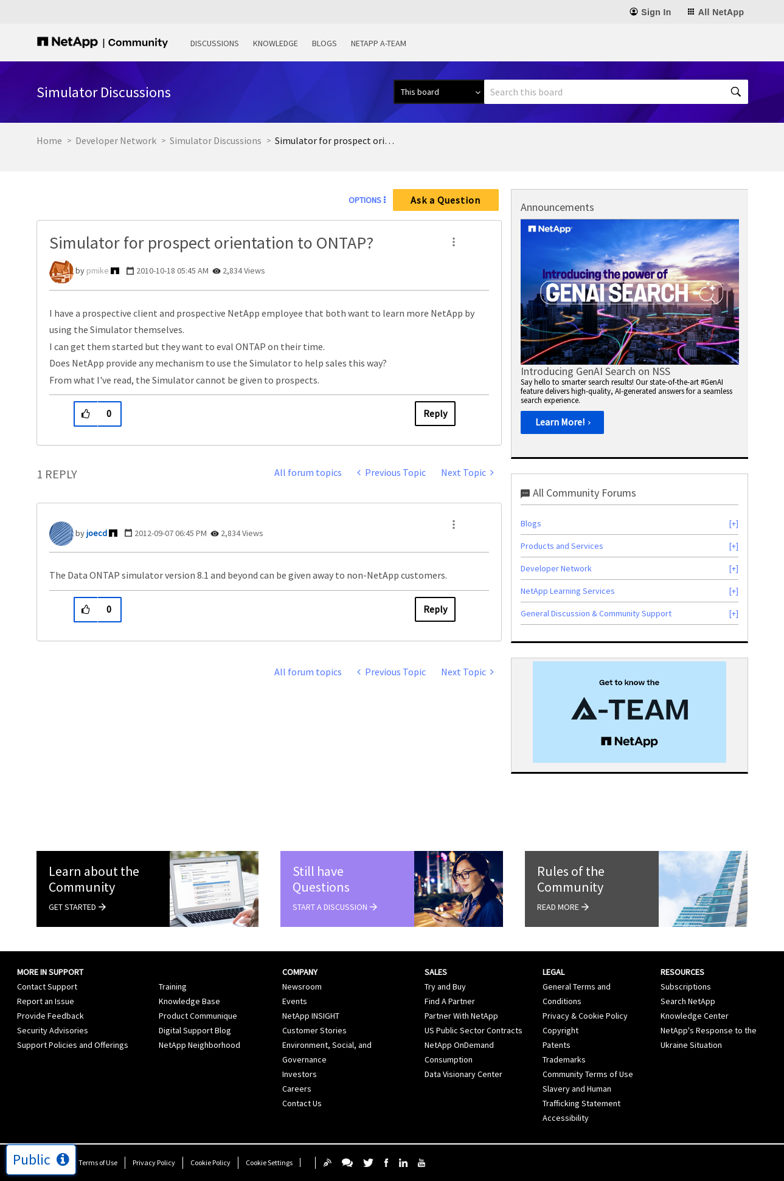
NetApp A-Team (378, 43)
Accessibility (566, 1117)
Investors (299, 1074)
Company (299, 971)
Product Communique (198, 1015)
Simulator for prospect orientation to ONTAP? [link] (336, 140)
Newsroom (302, 986)
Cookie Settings (269, 1162)
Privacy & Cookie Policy (585, 1015)
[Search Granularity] (439, 92)
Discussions (214, 43)
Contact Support (47, 986)
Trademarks (564, 1059)
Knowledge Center (695, 1015)
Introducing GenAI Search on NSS (595, 371)
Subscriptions (686, 986)
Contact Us (302, 1103)
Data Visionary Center (463, 1074)
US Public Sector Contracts (473, 1030)
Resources (682, 971)
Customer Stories (314, 1030)
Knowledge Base (189, 1001)
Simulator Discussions (216, 140)
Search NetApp (688, 1001)
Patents (557, 1044)
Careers (296, 1088)
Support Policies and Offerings (72, 1044)
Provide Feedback (50, 1015)
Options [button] (365, 200)
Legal (553, 971)
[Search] (616, 92)
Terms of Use (97, 1162)
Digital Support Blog (195, 1030)
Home (49, 140)
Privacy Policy (154, 1162)
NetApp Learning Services (568, 590)
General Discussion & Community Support (596, 613)
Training (173, 986)
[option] (630, 330)
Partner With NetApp (461, 1015)
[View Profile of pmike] (97, 270)
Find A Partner (450, 1001)
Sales (436, 971)
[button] (454, 242)
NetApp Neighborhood (199, 1044)
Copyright (560, 1030)
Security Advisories (52, 1030)
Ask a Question (445, 200)
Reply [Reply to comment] (435, 609)
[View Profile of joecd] (96, 533)
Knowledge (275, 43)
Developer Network (115, 140)
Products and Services (562, 545)
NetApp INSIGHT (310, 1015)
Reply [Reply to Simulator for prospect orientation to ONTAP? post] (435, 413)
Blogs (324, 43)
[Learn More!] (562, 422)
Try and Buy (445, 986)
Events (294, 1001)
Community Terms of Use (588, 1074)
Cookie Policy (210, 1162)
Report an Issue (45, 1001)
